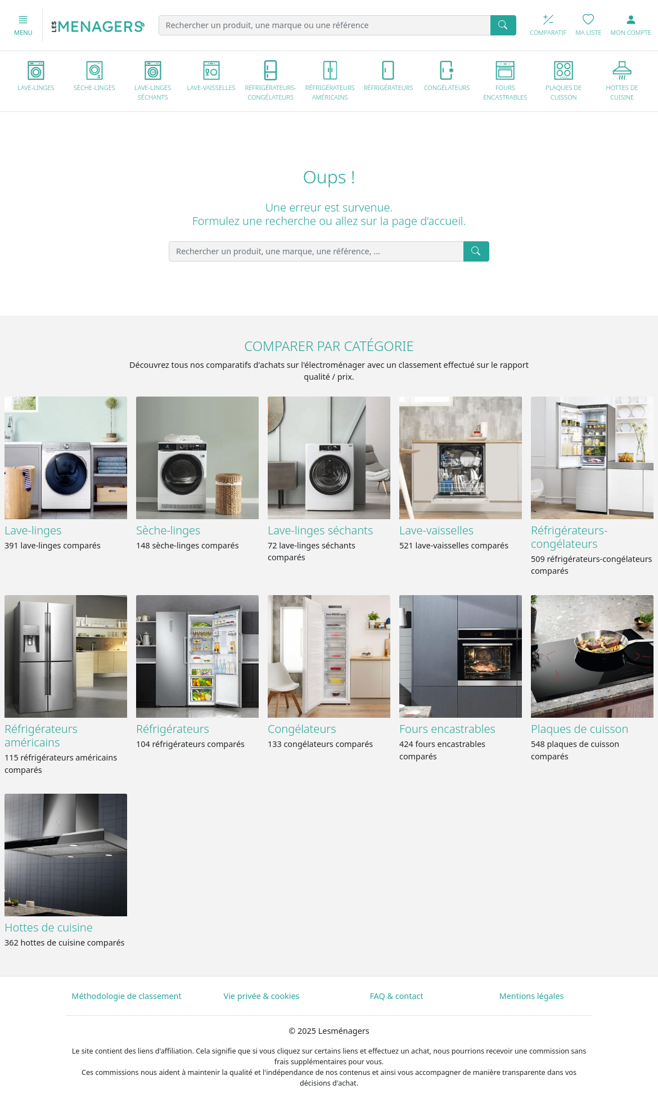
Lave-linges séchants (320, 530)
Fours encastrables (447, 728)
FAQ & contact (396, 996)
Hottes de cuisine (48, 927)
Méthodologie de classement (126, 996)
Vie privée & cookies (262, 996)
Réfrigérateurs (172, 728)
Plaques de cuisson (579, 728)
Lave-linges (32, 530)
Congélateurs (302, 728)
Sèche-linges (168, 530)
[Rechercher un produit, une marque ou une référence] (325, 25)
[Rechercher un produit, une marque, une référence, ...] (316, 251)
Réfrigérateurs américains (41, 735)
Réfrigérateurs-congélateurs (569, 537)
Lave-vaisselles (436, 530)
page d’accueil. (428, 220)
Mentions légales (531, 996)
